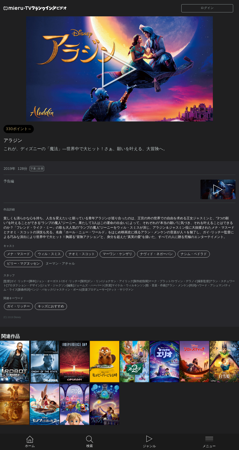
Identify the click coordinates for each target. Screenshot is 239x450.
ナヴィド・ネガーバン (156, 254)
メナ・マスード (18, 254)
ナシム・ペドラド (194, 254)
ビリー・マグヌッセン (23, 263)
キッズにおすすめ (51, 306)
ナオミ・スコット (82, 254)
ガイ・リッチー (18, 306)
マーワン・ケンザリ (117, 254)
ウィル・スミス (49, 254)
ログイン (207, 8)
